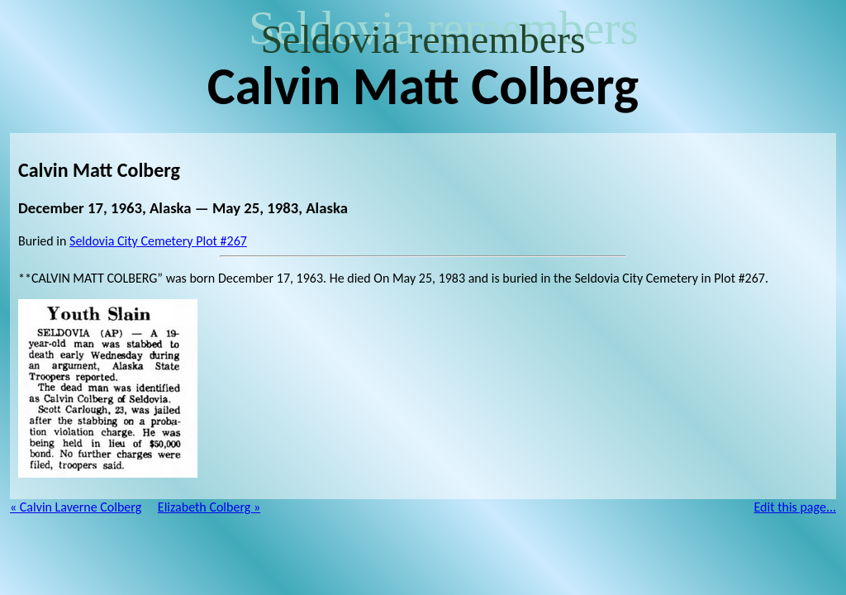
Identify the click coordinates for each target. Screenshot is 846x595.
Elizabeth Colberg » (209, 507)
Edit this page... (795, 507)
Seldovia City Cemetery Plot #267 (158, 241)
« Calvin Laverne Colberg (75, 507)
